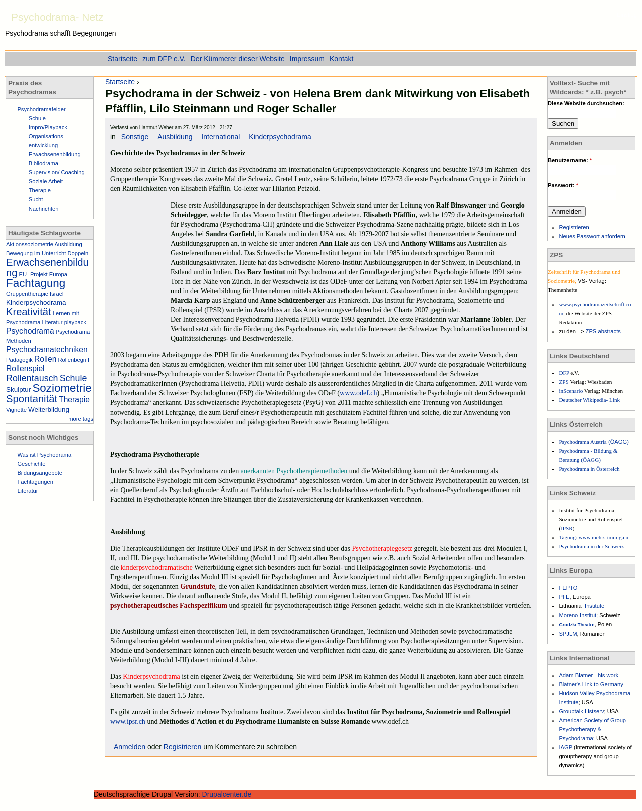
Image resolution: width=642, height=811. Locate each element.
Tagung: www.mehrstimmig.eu (593, 537)
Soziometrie (61, 388)
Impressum (307, 59)
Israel (56, 294)
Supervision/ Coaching (57, 172)
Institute (594, 606)
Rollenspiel (25, 368)
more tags (80, 419)
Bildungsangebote (39, 473)
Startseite (120, 82)
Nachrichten (44, 209)
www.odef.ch (358, 393)
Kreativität (28, 311)
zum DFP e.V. (164, 59)
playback (75, 322)
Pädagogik (19, 360)
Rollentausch (32, 378)
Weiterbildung (48, 409)
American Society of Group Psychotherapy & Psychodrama (592, 729)
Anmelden (129, 747)
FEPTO (568, 588)
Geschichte (31, 464)
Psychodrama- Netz (57, 17)
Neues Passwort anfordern (592, 236)
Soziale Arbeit (46, 181)
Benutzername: (570, 160)
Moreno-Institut (577, 615)
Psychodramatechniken (47, 349)
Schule (37, 118)
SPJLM (568, 634)
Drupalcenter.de (227, 794)
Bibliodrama (43, 163)
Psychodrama (30, 331)
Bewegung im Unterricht (36, 253)
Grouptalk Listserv (581, 711)
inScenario (571, 391)
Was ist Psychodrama (44, 455)
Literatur (52, 322)
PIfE (564, 597)
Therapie (40, 190)
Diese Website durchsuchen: (586, 103)
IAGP (566, 747)
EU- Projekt (33, 274)
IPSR (567, 528)
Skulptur (18, 389)
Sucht (36, 199)
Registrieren (182, 747)
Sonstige (134, 137)
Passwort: (563, 185)
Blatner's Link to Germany (591, 684)
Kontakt (341, 59)
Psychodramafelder (41, 109)
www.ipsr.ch (127, 721)
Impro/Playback (48, 127)
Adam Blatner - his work (588, 675)
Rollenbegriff (73, 360)
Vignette (16, 410)
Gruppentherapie (27, 294)
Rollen (45, 359)
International (220, 137)
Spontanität (31, 398)
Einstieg (627, 15)
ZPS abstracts (603, 331)
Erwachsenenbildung (55, 154)
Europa (58, 274)
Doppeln (78, 253)
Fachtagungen (35, 482)
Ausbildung (174, 137)
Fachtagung (35, 283)
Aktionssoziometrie (29, 244)
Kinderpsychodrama (280, 137)
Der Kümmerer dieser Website (238, 59)
